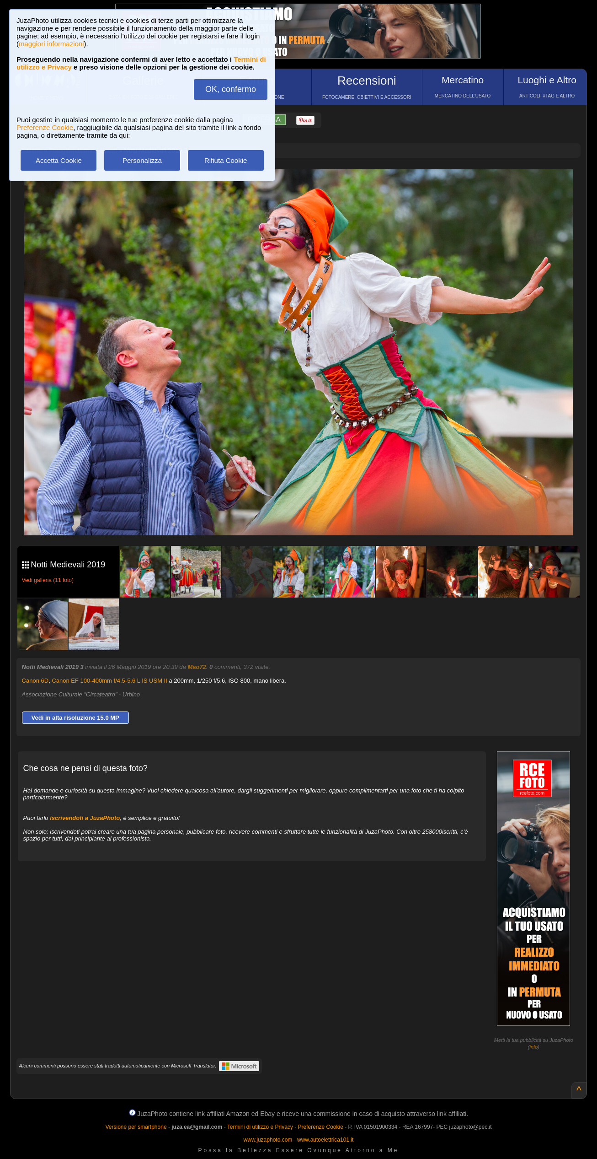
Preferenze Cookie (44, 127)
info (534, 1047)
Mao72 (196, 666)
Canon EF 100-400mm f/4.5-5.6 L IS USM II (109, 680)
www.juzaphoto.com (268, 1140)
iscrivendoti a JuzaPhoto (85, 817)
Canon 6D (35, 680)
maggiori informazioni (51, 44)
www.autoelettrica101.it (325, 1140)
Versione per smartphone (135, 1127)
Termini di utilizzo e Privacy (260, 1127)
